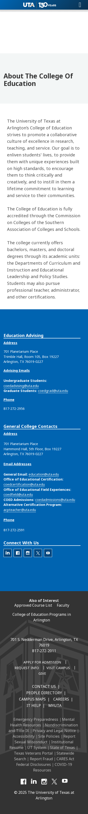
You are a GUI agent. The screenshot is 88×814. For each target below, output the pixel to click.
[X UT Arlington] (54, 781)
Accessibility (23, 736)
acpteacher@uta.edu (20, 510)
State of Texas (62, 747)
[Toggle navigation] (80, 4)
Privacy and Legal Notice (54, 730)
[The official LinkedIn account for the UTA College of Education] (8, 553)
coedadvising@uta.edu (21, 386)
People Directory (44, 692)
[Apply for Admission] (42, 662)
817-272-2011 (44, 650)
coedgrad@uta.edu (53, 390)
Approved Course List (33, 605)
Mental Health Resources (42, 722)
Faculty (63, 605)
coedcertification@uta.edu (24, 484)
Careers (61, 699)
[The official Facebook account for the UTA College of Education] (18, 553)
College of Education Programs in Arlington (41, 617)
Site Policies (49, 736)
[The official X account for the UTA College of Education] (38, 553)
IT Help (34, 705)
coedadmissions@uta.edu (55, 499)
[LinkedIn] (34, 781)
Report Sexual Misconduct (45, 739)
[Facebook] (23, 781)
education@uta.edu (44, 474)
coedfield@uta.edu (18, 494)
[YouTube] (65, 781)
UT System (36, 747)
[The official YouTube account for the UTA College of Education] (48, 553)
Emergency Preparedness (35, 719)
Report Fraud (41, 758)
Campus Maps (32, 699)
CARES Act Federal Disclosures (45, 761)
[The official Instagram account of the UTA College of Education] (28, 553)
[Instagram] (44, 781)
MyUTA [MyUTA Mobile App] (54, 705)
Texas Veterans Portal (33, 753)
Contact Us (44, 686)
